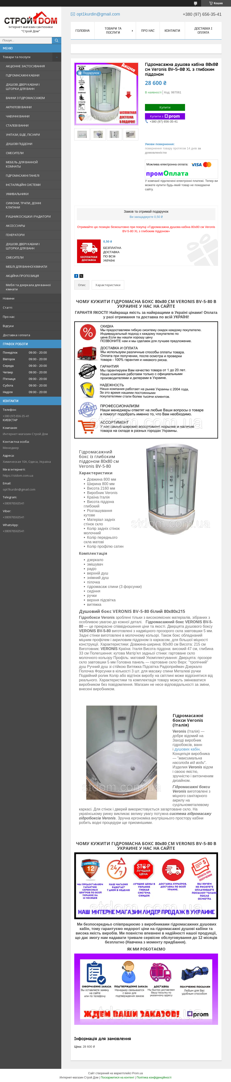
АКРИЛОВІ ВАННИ (19, 107)
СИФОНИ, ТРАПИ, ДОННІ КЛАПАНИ (23, 205)
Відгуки (8, 326)
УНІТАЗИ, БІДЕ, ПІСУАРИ (23, 134)
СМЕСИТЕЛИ (15, 153)
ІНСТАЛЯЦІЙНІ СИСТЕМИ (23, 185)
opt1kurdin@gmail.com (19, 489)
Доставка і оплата (16, 335)
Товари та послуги (16, 57)
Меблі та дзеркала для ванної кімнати (28, 287)
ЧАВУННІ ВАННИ (17, 116)
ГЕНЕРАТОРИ (15, 235)
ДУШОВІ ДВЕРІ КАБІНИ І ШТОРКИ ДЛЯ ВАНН (23, 86)
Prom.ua (137, 1073)
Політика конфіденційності (154, 1077)
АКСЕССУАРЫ (15, 226)
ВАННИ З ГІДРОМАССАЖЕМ (25, 98)
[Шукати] (56, 40)
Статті (7, 307)
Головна (82, 30)
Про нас (9, 317)
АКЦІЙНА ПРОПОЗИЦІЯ (22, 276)
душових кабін (187, 749)
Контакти (172, 30)
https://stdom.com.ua (18, 475)
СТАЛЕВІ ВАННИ (17, 125)
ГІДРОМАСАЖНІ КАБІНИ (22, 75)
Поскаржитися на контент (117, 1077)
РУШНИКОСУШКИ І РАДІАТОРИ (28, 216)
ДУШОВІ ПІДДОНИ (19, 144)
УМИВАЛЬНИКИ (17, 194)
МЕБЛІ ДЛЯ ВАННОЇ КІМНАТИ (26, 266)
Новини (8, 298)
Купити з (165, 116)
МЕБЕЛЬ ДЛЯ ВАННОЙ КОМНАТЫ (22, 164)
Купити (165, 107)
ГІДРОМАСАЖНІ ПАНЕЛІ (22, 175)
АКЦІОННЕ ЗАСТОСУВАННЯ (25, 66)
